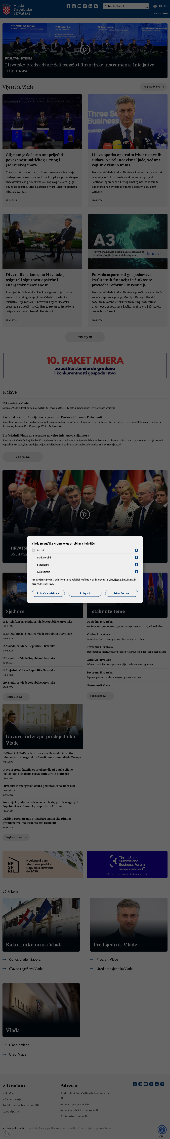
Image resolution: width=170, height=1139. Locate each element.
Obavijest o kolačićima (121, 579)
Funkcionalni (44, 557)
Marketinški (43, 571)
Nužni (40, 550)
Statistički (43, 564)
